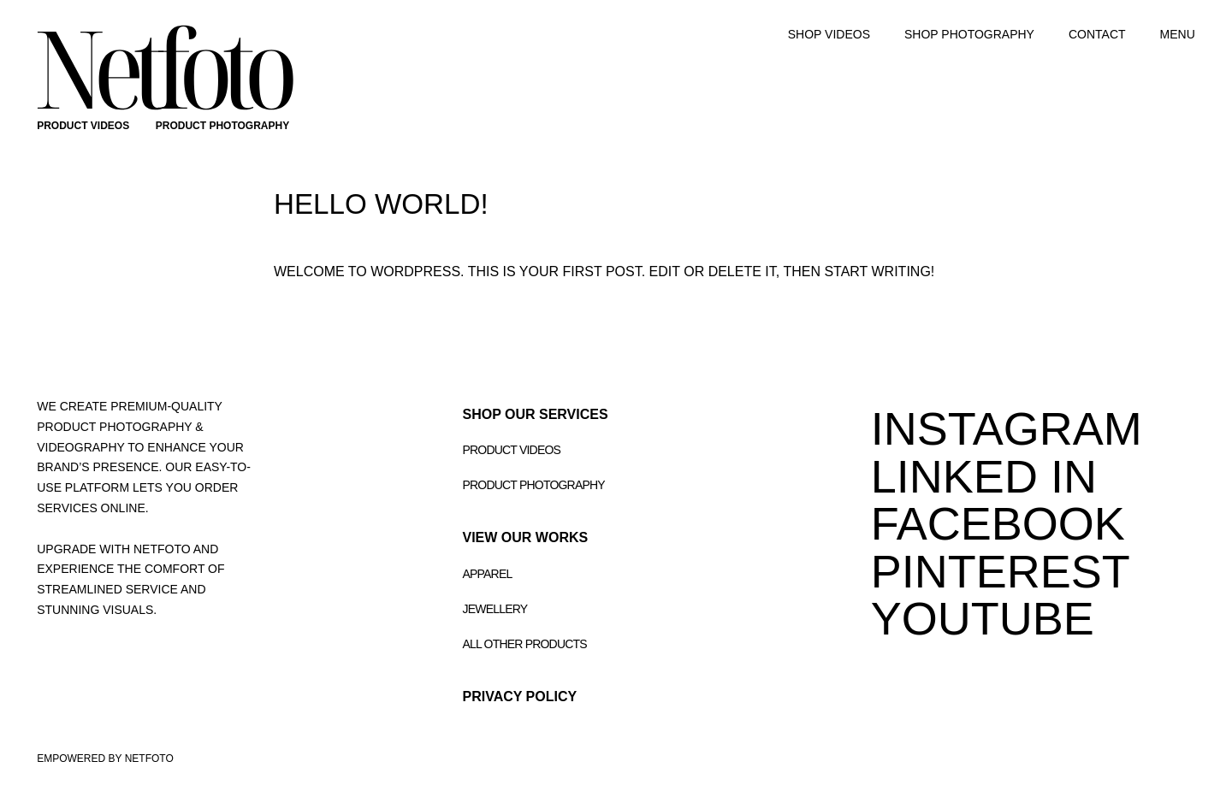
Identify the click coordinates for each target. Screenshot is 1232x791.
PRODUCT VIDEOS (83, 126)
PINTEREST (1000, 571)
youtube (982, 618)
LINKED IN (984, 476)
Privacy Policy (520, 696)
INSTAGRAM (1006, 428)
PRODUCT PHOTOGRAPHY (222, 126)
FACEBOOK (998, 523)
